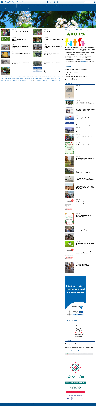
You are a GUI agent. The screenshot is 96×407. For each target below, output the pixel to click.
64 (20, 78)
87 (51, 78)
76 (36, 78)
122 (48, 80)
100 (7, 80)
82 (44, 78)
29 (35, 76)
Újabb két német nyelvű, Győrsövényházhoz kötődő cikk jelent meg (53, 71)
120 (45, 80)
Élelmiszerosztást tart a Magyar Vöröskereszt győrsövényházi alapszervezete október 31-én (84, 252)
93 (59, 78)
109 (24, 80)
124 (52, 80)
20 (23, 76)
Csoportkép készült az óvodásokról (20, 31)
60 (15, 78)
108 (22, 80)
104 (15, 80)
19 (22, 76)
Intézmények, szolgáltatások (69, 6)
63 (19, 78)
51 (3, 78)
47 (59, 76)
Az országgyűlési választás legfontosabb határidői (82, 118)
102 (11, 80)
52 (4, 78)
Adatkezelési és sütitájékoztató (25, 9)
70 (28, 78)
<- (1, 76)
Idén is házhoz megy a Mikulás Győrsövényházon (83, 216)
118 (41, 80)
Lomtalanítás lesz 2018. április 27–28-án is (52, 62)
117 (39, 80)
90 (55, 78)
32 (39, 76)
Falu (13, 6)
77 (38, 78)
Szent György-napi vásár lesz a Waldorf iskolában (51, 54)
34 (42, 76)
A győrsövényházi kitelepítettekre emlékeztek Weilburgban (84, 137)
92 (58, 78)
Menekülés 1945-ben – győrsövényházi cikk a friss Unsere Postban (85, 110)
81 (43, 78)
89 (54, 78)
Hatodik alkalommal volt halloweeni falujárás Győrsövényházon (85, 194)
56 (9, 78)
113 (32, 80)
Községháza (21, 6)
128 (60, 80)
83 (45, 78)
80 (41, 78)
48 (61, 76)
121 (47, 80)
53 (5, 78)
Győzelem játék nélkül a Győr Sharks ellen (85, 244)
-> (61, 80)
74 (33, 78)
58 (12, 78)
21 (24, 76)
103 (13, 80)
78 (39, 78)
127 (58, 80)
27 (32, 76)
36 (45, 76)
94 (60, 78)
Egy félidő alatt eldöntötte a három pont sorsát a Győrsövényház (85, 171)
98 (4, 80)
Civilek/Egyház (53, 6)
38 (47, 76)
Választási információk (7, 9)
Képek (7, 6)
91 (56, 78)
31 (38, 76)
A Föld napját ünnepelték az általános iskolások (21, 70)
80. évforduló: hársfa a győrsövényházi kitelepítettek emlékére (83, 131)
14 (15, 76)
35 (43, 76)
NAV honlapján (83, 61)
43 (54, 76)
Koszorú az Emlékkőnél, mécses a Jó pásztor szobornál (85, 159)
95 (61, 78)
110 (26, 80)
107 (20, 80)
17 (19, 76)
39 (49, 76)
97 (3, 80)
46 (58, 76)
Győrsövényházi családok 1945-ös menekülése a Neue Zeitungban (84, 124)
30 (36, 76)
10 (10, 76)
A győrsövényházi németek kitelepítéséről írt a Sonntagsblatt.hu (85, 103)
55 (8, 78)
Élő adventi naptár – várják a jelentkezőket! (83, 145)
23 (27, 76)
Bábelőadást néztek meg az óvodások (53, 39)
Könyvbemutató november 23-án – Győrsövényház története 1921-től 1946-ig (84, 89)
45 (57, 76)
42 (53, 76)
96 (1, 80)
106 (18, 80)
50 (1, 78)
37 (46, 76)
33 (41, 76)
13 (14, 76)
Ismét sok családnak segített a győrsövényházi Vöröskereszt (83, 265)
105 (17, 80)
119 (43, 80)
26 (31, 76)
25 (30, 76)
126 (56, 80)
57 (11, 78)
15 (16, 76)
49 (62, 76)
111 (28, 80)
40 (50, 76)
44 (55, 76)
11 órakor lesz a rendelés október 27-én (84, 236)
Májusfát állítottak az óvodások (52, 31)
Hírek (2, 6)
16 (18, 76)
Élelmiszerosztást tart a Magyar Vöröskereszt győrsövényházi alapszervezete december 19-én (84, 203)
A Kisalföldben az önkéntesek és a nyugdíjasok (20, 62)
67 (24, 78)
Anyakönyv (83, 6)
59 (13, 78)
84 (47, 78)
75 (35, 78)
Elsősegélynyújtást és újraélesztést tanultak (53, 47)
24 (28, 76)
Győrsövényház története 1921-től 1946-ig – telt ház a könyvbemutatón (85, 179)
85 (48, 78)
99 (5, 80)
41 (51, 76)
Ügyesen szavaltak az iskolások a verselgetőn (20, 47)
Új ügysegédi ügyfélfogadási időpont (21, 53)
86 (50, 78)
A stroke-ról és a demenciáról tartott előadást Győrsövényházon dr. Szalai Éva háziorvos (85, 187)
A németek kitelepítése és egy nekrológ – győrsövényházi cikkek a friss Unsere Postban (85, 230)
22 (26, 76)
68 (25, 78)
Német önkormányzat (33, 6)
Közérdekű (44, 6)
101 (9, 80)
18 (20, 76)
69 (27, 78)
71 (29, 78)
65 (21, 78)
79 (40, 78)
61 (16, 78)
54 (7, 78)
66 (23, 78)
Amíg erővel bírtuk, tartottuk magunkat (19, 40)
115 (35, 80)
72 (31, 78)
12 (12, 76)
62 (17, 78)
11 (11, 76)
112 (30, 80)
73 (32, 78)
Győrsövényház (14, 2)
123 (50, 80)
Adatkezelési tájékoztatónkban (75, 404)
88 (52, 78)
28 (34, 76)
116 (37, 80)
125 (54, 80)
